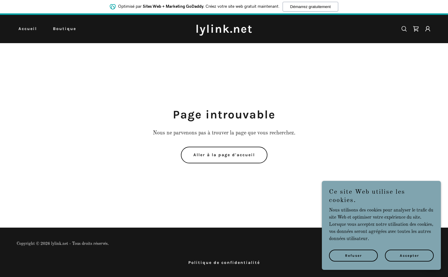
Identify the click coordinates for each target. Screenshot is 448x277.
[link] (224, 31)
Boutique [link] (64, 28)
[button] (428, 29)
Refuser (353, 260)
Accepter (409, 260)
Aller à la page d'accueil (224, 154)
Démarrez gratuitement (310, 6)
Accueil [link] (27, 28)
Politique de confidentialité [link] (224, 262)
